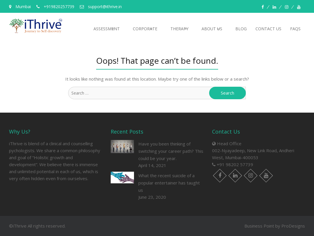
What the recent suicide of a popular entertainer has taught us (169, 183)
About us (212, 28)
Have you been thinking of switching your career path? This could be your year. (170, 151)
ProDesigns (293, 226)
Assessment (107, 28)
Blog (241, 28)
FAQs (295, 28)
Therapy (179, 28)
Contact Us (268, 28)
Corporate (145, 28)
